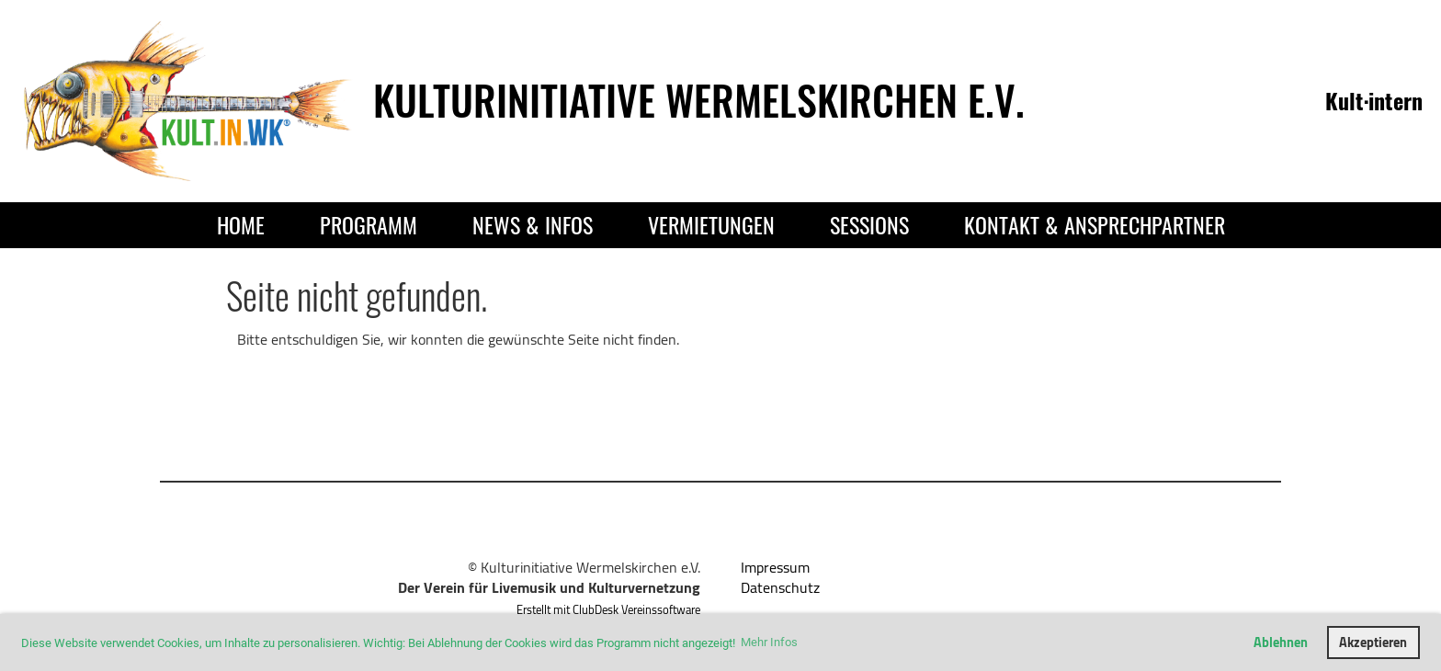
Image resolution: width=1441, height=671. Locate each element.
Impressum (775, 567)
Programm (368, 224)
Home (241, 224)
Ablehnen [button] (1281, 642)
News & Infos (532, 224)
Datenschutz (780, 587)
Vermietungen (711, 224)
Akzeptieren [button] (1373, 642)
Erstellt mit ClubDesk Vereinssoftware (608, 609)
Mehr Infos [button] (769, 642)
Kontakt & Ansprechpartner (1094, 224)
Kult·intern (1374, 100)
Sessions (869, 224)
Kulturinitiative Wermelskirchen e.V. (699, 100)
